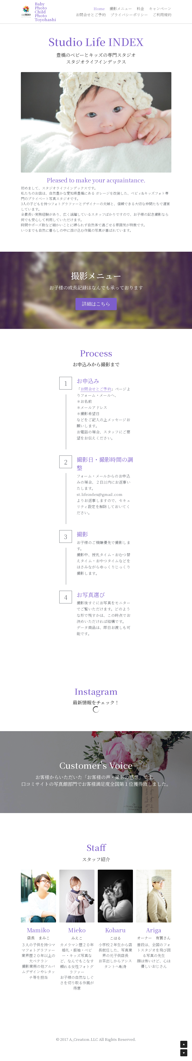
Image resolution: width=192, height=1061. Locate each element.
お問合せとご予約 (95, 389)
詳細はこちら (96, 304)
